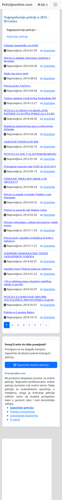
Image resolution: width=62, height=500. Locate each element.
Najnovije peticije (17, 36)
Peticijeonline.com (17, 4)
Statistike (47, 50)
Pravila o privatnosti (22, 411)
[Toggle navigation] (55, 4)
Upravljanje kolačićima (24, 415)
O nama (15, 419)
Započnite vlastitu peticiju (31, 365)
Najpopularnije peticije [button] (21, 30)
